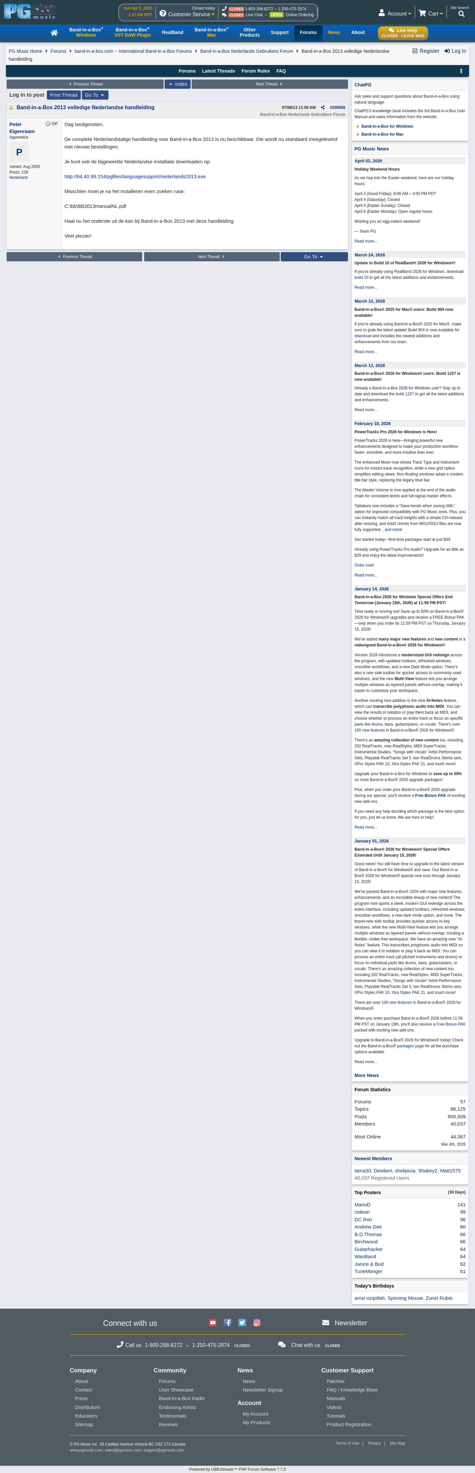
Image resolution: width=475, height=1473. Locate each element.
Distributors (87, 1407)
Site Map (397, 1443)
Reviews (168, 1424)
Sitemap (84, 1424)
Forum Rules (255, 71)
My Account (256, 1414)
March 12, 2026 (370, 301)
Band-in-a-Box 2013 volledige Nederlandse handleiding (85, 107)
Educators (86, 1416)
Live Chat (254, 15)
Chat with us (305, 1345)
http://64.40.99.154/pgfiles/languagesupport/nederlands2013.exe (135, 176)
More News (367, 1075)
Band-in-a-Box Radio (182, 1398)
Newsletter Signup (263, 1389)
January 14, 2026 (372, 588)
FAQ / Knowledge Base (352, 1389)
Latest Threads (218, 71)
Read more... (366, 241)
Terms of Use (347, 1443)
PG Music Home (25, 51)
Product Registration (349, 1424)
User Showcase (176, 1389)
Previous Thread (85, 84)
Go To (95, 95)
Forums (58, 51)
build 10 (361, 277)
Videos (334, 1407)
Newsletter (350, 1322)
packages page (410, 1046)
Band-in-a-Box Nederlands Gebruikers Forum (246, 51)
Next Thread (270, 84)
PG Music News (372, 148)
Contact (83, 1389)
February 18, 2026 (373, 423)
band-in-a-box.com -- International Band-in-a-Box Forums (133, 51)
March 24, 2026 (370, 254)
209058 (338, 107)
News (249, 1381)
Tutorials (336, 1416)
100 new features (370, 730)
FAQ (281, 71)
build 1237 (405, 394)
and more (393, 529)
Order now (364, 565)
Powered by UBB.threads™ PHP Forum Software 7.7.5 (237, 1469)
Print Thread (64, 95)
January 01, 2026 (372, 840)
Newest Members (373, 1158)
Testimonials (172, 1416)
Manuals (336, 1398)
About (81, 1381)
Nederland (18, 177)
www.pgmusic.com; (87, 1450)
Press (81, 1398)
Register (425, 51)
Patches (335, 1381)
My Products (256, 1422)
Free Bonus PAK (430, 795)
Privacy (374, 1443)
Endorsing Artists (177, 1407)
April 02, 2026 (368, 160)
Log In (455, 51)
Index (177, 84)
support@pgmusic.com (163, 1450)
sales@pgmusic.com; (124, 1450)
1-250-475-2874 (292, 9)
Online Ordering (300, 15)
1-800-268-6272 (259, 9)
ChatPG (363, 84)
